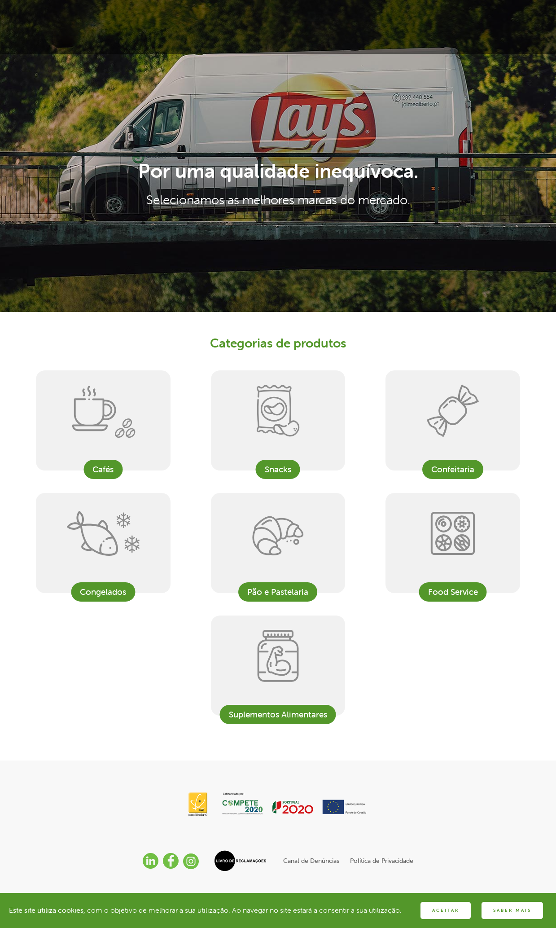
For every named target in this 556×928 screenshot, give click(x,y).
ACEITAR (445, 910)
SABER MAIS (512, 910)
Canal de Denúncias (311, 861)
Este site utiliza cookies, (47, 910)
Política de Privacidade (381, 861)
